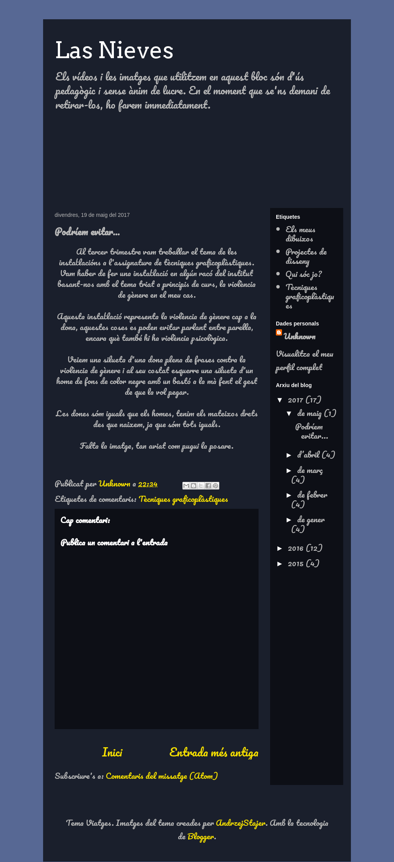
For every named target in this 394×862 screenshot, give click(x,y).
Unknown (300, 336)
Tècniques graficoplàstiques (183, 498)
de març (310, 469)
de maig (310, 412)
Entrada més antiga (214, 752)
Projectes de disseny (306, 256)
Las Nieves (114, 50)
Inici (112, 752)
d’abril (309, 454)
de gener (311, 519)
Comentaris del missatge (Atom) (162, 775)
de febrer (312, 494)
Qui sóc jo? (303, 273)
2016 (297, 547)
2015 (297, 563)
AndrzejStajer (240, 822)
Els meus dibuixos (300, 233)
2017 (296, 399)
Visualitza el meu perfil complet (305, 360)
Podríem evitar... (311, 430)
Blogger (200, 836)
